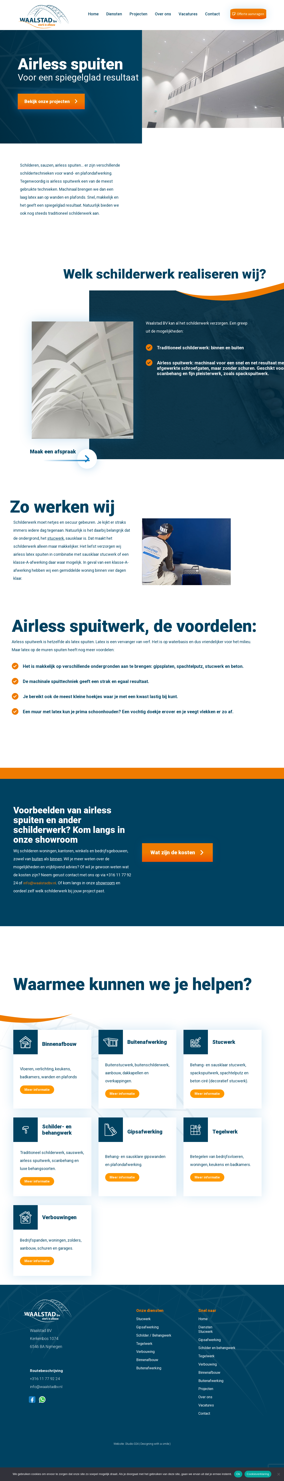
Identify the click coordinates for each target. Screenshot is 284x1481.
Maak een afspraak (55, 456)
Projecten (139, 16)
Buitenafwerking (148, 1376)
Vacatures (188, 16)
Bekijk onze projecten (47, 105)
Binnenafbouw (147, 1368)
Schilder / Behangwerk (153, 1343)
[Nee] (278, 1474)
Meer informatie (37, 1097)
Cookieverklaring (258, 1474)
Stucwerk (143, 1327)
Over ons (163, 16)
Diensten (114, 16)
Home (94, 16)
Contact (212, 16)
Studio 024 (131, 1451)
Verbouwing (145, 1359)
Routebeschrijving (46, 1378)
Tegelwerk (144, 1351)
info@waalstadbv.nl (40, 890)
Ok (238, 1474)
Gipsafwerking (147, 1335)
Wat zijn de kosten (176, 860)
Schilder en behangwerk (216, 1356)
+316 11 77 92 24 (45, 1386)
